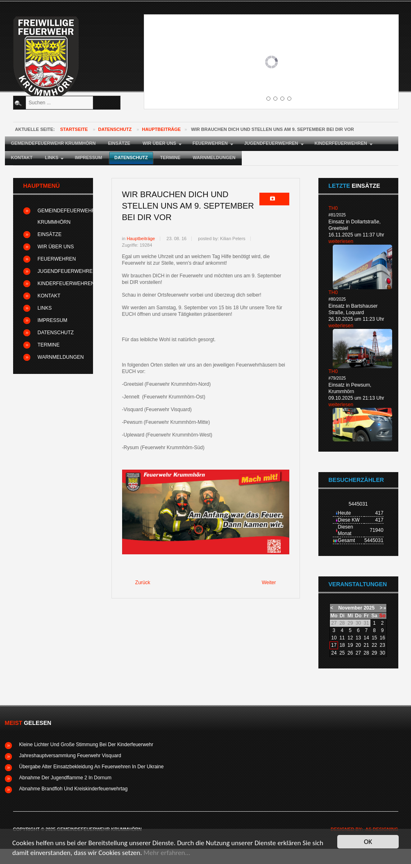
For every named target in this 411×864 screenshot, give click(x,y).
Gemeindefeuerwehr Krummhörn (60, 216)
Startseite (74, 129)
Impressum (53, 320)
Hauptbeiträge (161, 129)
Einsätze (50, 234)
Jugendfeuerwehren (60, 271)
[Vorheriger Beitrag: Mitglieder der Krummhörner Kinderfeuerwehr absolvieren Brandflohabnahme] (139, 583)
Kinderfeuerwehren (60, 283)
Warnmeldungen (60, 357)
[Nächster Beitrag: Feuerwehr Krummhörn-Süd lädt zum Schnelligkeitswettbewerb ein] (272, 583)
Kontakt (49, 296)
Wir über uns (56, 247)
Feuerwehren (57, 259)
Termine (49, 345)
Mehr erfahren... (166, 853)
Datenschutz (115, 129)
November (350, 608)
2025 (369, 608)
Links (45, 308)
